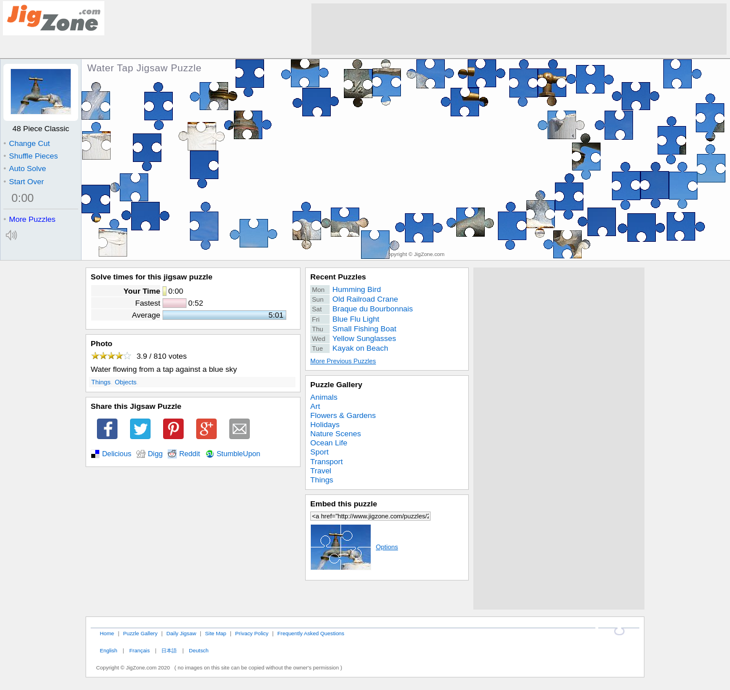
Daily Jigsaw (181, 633)
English (108, 650)
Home (107, 633)
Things (101, 382)
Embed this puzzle (343, 504)
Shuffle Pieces (30, 156)
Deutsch (198, 650)
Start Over (23, 181)
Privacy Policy (251, 633)
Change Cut (26, 143)
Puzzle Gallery (336, 384)
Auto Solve (24, 168)
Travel (320, 470)
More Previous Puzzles (343, 361)
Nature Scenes (335, 433)
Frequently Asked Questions (310, 633)
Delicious (116, 454)
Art (315, 406)
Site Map (215, 633)
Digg (155, 454)
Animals (324, 397)
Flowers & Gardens (343, 415)
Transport (326, 461)
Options (354, 546)
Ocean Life (328, 443)
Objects (125, 382)
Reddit (189, 454)
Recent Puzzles (338, 277)
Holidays (325, 424)
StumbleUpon (239, 454)
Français (139, 650)
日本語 (169, 650)
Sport (319, 452)
